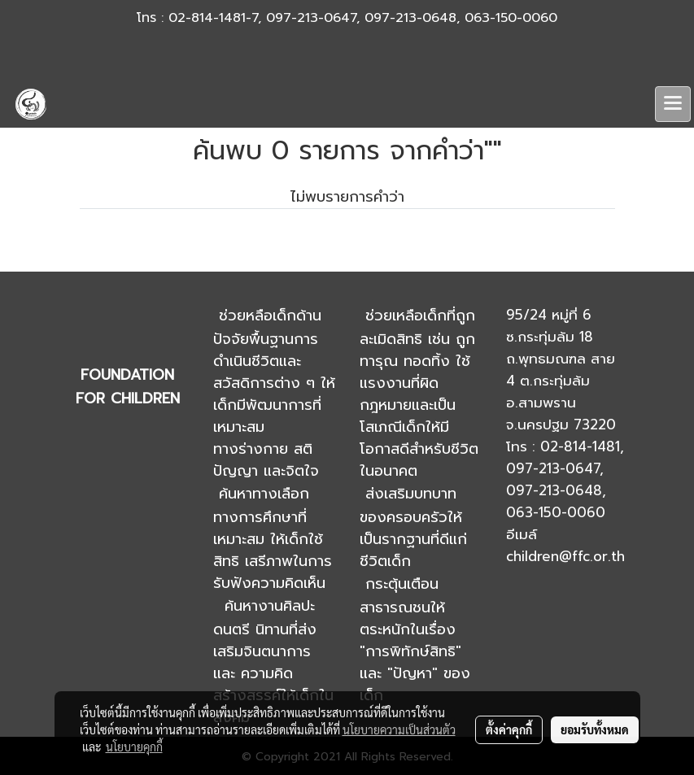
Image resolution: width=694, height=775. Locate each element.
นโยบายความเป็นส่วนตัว (399, 729)
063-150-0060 (511, 18)
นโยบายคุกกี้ (134, 746)
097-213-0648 (410, 18)
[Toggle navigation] (673, 104)
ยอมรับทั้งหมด (595, 729)
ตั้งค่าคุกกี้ (509, 729)
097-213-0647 (311, 18)
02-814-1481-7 (213, 18)
